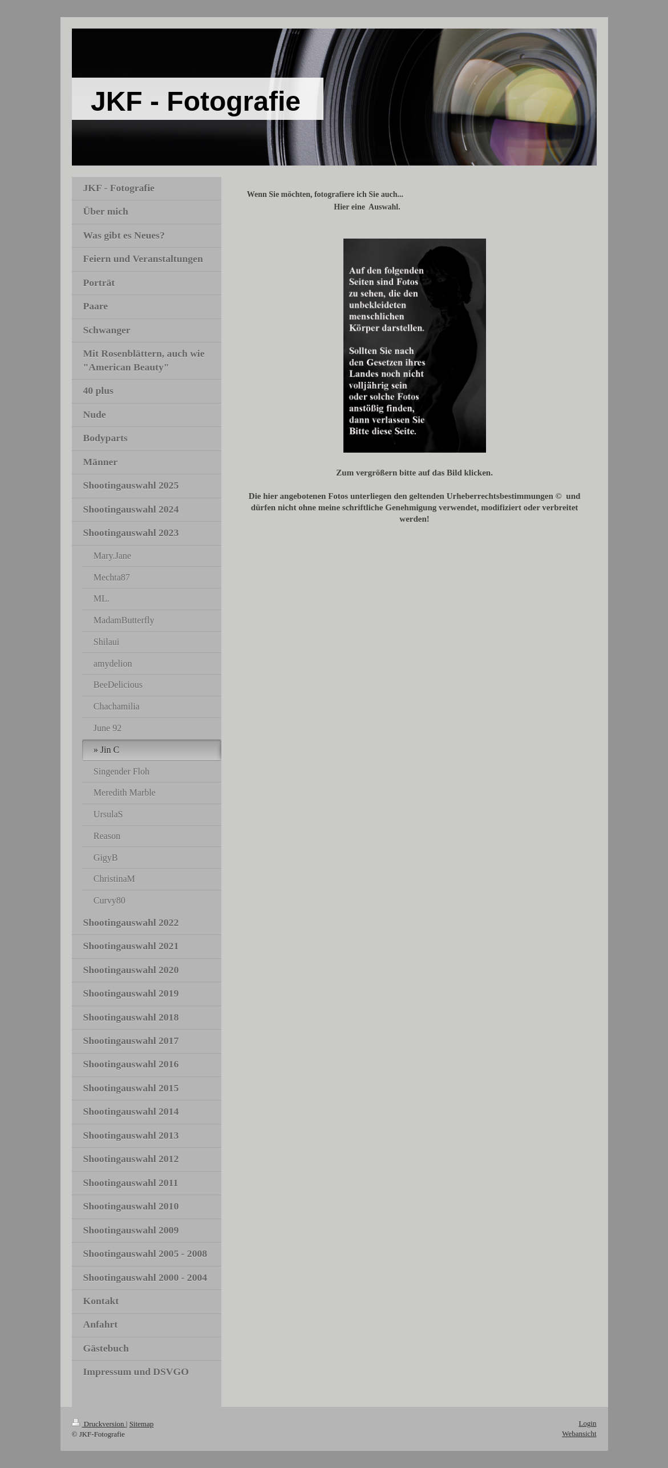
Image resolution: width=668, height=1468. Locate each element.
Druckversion (99, 1423)
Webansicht (579, 1433)
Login (587, 1423)
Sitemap (141, 1423)
